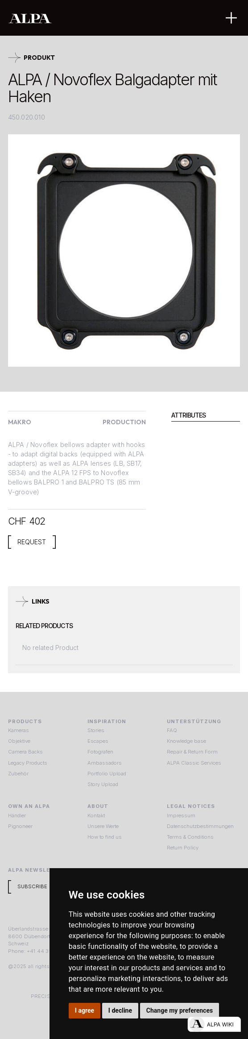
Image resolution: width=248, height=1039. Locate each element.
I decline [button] (120, 1010)
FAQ (172, 730)
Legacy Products (27, 763)
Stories (95, 730)
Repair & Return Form (192, 752)
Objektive (19, 741)
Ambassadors (104, 763)
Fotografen (100, 752)
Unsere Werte (103, 826)
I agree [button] (84, 1010)
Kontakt (96, 815)
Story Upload (102, 784)
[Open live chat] (214, 1024)
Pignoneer (20, 826)
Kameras (18, 730)
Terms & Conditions (190, 837)
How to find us (104, 837)
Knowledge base (186, 741)
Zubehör (18, 773)
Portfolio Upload (106, 773)
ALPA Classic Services (194, 763)
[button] (231, 17)
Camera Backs (25, 752)
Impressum (181, 815)
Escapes (97, 741)
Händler (17, 815)
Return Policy (182, 847)
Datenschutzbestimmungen (200, 826)
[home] (96, 18)
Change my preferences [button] (179, 1010)
